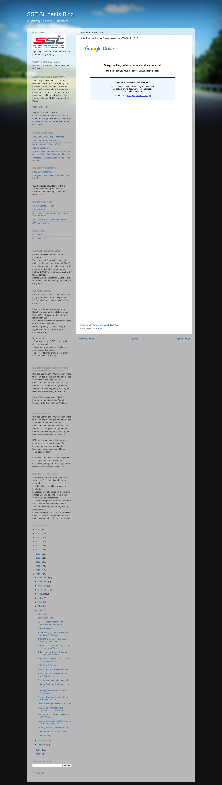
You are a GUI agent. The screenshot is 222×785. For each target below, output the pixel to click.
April (40, 610)
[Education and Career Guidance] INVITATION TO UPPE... (53, 653)
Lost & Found (38, 209)
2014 (38, 750)
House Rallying (45, 628)
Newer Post (86, 339)
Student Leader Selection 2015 (52, 731)
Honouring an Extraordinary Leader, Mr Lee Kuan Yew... (54, 646)
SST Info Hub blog (40, 223)
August (41, 594)
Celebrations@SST (47, 735)
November (43, 581)
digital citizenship (94, 328)
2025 (38, 533)
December (43, 577)
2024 (38, 537)
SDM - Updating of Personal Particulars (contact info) (51, 623)
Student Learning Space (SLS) (46, 144)
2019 (38, 558)
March (41, 614)
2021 (38, 550)
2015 (38, 574)
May (40, 606)
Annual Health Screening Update (53, 669)
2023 (38, 541)
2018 (38, 562)
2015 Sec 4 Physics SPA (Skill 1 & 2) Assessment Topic (55, 660)
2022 (38, 545)
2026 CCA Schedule (41, 172)
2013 (38, 754)
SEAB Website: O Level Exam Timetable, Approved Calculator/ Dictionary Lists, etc (51, 152)
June (40, 602)
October (42, 586)
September (43, 590)
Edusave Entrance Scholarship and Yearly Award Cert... (54, 698)
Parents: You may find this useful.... (54, 680)
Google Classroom (41, 148)
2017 (38, 566)
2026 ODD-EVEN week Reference (48, 137)
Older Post (183, 339)
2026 (38, 529)
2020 (38, 554)
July (40, 598)
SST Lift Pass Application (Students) (49, 219)
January (42, 745)
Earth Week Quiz (45, 618)
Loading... (133, 182)
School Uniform (39, 238)
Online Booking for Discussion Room (55, 704)
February (42, 741)
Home (135, 339)
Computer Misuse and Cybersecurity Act (51, 115)
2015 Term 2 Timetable (48, 665)
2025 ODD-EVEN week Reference (48, 140)
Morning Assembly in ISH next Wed (54, 727)
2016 (38, 570)
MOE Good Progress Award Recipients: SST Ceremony (51, 709)
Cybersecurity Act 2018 (43, 121)
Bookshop (37, 234)
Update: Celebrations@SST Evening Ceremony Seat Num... (54, 722)
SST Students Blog (50, 14)
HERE (40, 107)
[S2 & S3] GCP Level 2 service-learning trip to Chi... (52, 640)
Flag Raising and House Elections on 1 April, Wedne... (53, 633)
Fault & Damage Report (43, 206)
